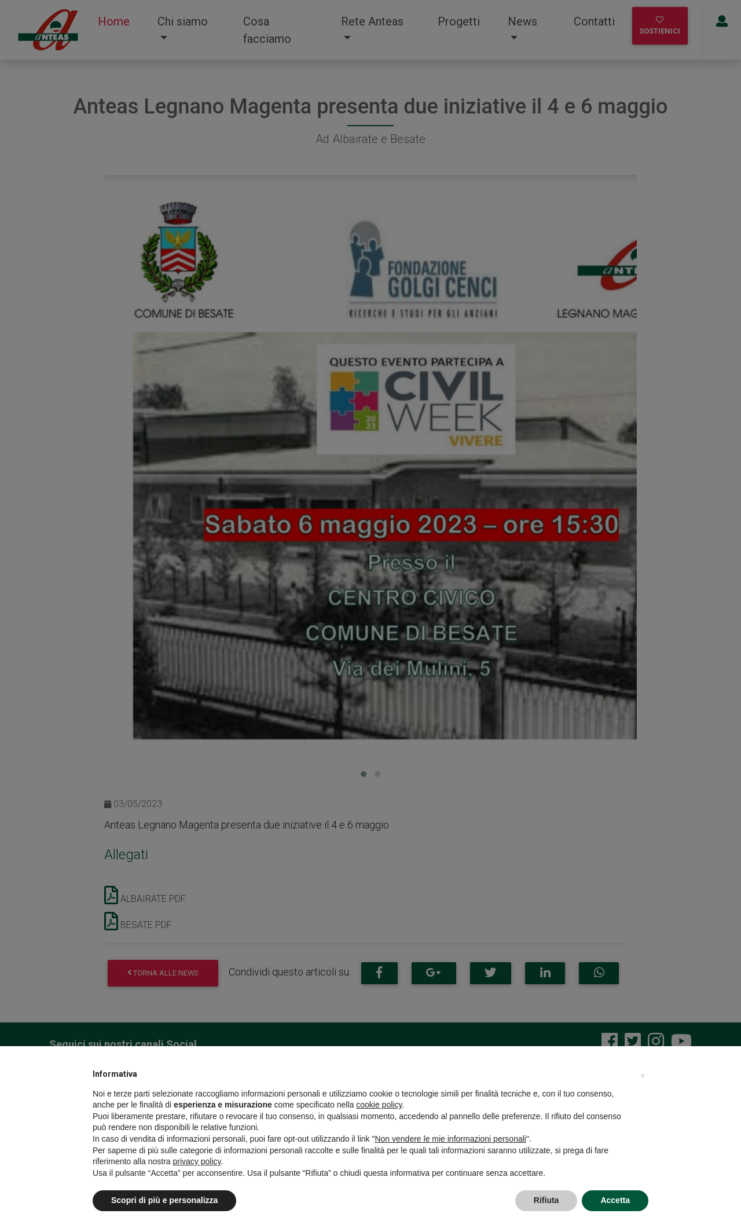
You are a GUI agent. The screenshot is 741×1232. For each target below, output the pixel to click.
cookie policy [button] (379, 1104)
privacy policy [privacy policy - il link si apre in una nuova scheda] (197, 1161)
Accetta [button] (615, 1200)
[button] (642, 1074)
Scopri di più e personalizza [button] (164, 1200)
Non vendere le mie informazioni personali (450, 1138)
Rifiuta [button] (546, 1200)
